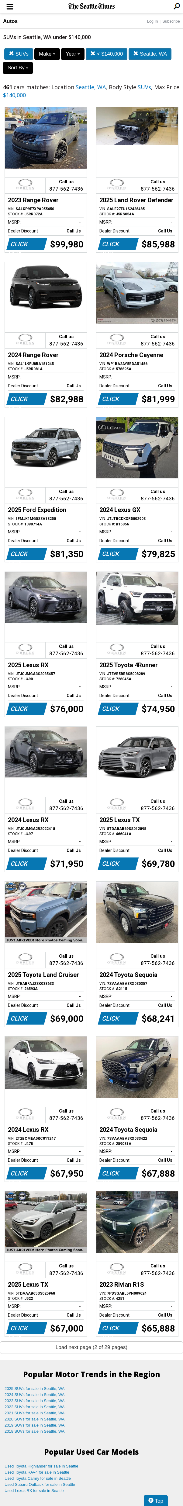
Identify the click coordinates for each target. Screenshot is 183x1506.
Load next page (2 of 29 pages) (91, 1347)
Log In (152, 21)
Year (73, 54)
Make (47, 54)
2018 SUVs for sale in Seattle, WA (35, 1431)
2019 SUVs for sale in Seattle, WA (35, 1425)
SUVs (19, 54)
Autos (10, 21)
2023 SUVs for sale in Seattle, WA (35, 1400)
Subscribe (171, 21)
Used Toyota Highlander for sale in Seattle (41, 1466)
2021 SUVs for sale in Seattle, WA (35, 1413)
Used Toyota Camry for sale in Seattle (38, 1478)
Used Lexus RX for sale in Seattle (34, 1490)
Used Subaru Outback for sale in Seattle (40, 1484)
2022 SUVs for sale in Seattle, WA (35, 1407)
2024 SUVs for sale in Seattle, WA (35, 1394)
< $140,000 (106, 54)
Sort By (18, 68)
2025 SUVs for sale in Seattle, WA (35, 1388)
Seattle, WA (150, 54)
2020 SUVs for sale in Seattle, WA (35, 1419)
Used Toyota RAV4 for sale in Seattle (37, 1472)
